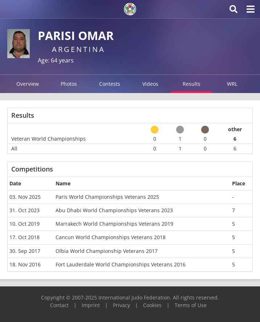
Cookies (152, 305)
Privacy (121, 305)
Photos (69, 83)
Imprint (91, 305)
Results (191, 83)
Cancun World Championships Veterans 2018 (111, 237)
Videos (150, 83)
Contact (59, 305)
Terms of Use (191, 305)
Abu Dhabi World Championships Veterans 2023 (114, 210)
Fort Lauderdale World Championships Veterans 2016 (121, 264)
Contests (109, 83)
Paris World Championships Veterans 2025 (107, 196)
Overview (27, 83)
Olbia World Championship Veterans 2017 (107, 250)
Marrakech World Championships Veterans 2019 (114, 223)
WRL (232, 83)
